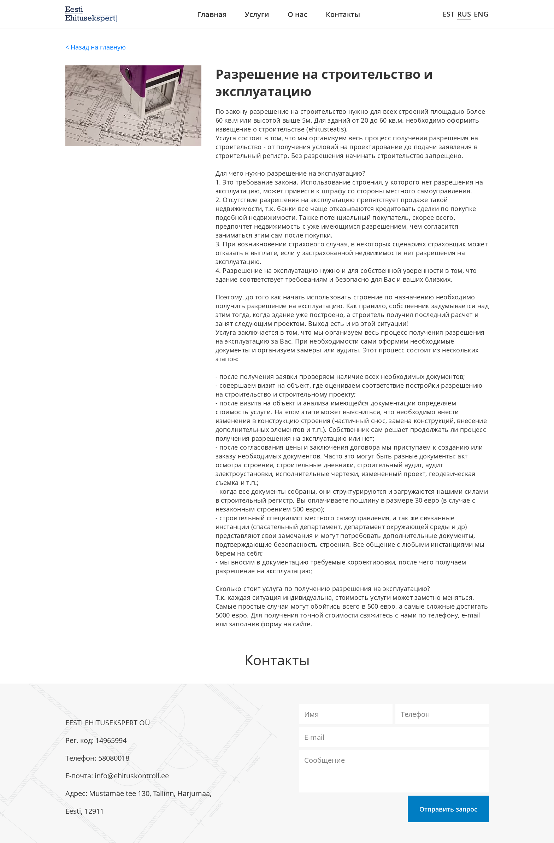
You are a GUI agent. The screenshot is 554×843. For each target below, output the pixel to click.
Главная (211, 14)
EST (448, 14)
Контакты (343, 14)
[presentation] (352, 809)
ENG (481, 14)
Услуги (257, 14)
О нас (297, 14)
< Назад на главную (95, 47)
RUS (464, 14)
